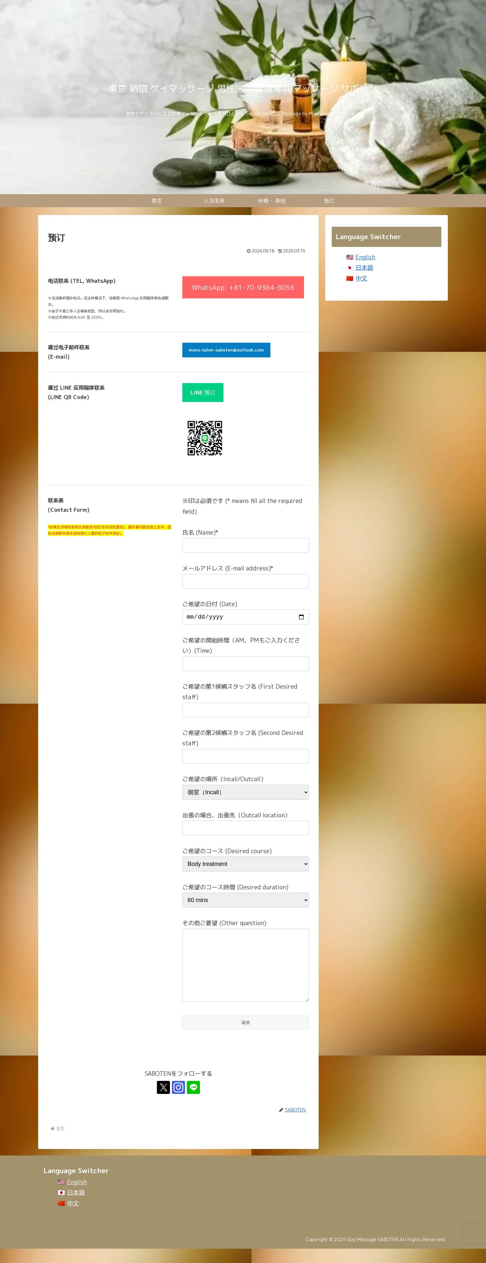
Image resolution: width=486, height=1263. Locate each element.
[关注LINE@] (193, 1101)
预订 (203, 392)
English (365, 257)
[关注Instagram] (178, 1101)
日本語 (364, 268)
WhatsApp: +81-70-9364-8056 (243, 287)
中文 (361, 278)
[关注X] (163, 1101)
